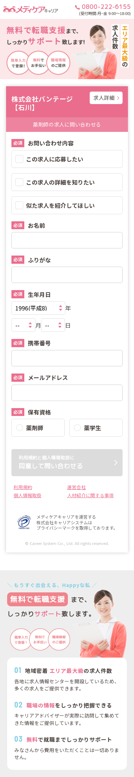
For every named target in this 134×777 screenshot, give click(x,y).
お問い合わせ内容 (42, 143)
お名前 (28, 225)
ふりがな (31, 260)
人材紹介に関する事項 (90, 495)
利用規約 (23, 487)
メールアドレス (39, 378)
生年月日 (31, 294)
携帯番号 (31, 343)
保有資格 (31, 412)
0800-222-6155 (103, 7)
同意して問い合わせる (71, 462)
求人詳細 (106, 97)
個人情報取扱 (27, 495)
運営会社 (76, 487)
